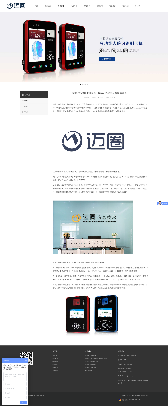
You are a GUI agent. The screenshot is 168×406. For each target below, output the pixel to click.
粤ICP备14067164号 (138, 395)
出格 (129, 395)
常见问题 (25, 112)
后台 (147, 395)
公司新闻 (93, 97)
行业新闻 (25, 106)
